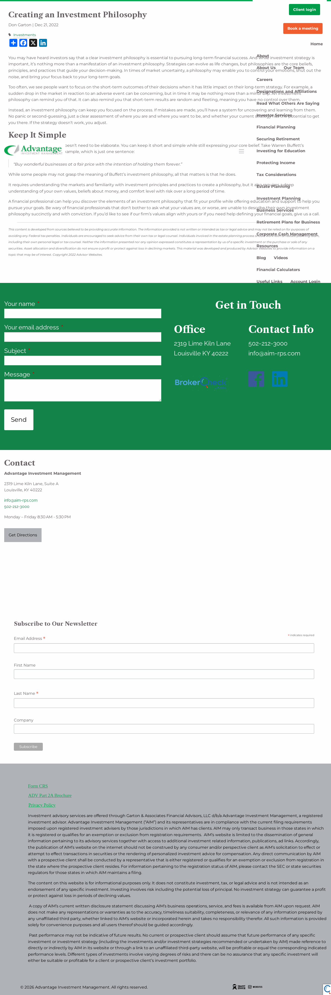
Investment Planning (279, 198)
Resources (267, 246)
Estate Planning (273, 186)
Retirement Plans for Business (288, 222)
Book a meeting (302, 28)
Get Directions (23, 535)
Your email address (61, 327)
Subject (45, 350)
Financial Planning (276, 127)
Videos (281, 257)
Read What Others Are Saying (288, 103)
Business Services (275, 210)
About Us (266, 67)
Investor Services (274, 115)
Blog (261, 257)
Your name (49, 303)
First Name (25, 665)
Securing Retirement (278, 139)
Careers (265, 79)
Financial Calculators (278, 269)
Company (23, 720)
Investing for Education (281, 151)
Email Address (29, 639)
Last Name (26, 693)
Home (316, 44)
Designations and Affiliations (287, 91)
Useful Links (270, 281)
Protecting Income (276, 162)
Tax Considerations (276, 174)
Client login (304, 9)
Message (47, 374)
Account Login (305, 281)
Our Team (294, 67)
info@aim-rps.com (21, 500)
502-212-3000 (16, 506)
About (263, 55)
